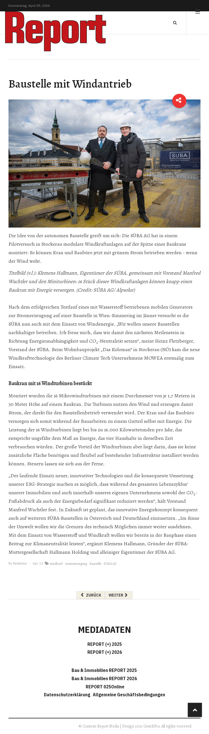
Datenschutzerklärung (68, 694)
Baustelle (95, 564)
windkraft (56, 564)
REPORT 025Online (104, 687)
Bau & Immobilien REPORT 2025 (104, 670)
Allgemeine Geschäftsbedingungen (129, 694)
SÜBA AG (110, 564)
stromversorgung (76, 564)
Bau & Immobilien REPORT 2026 (104, 678)
